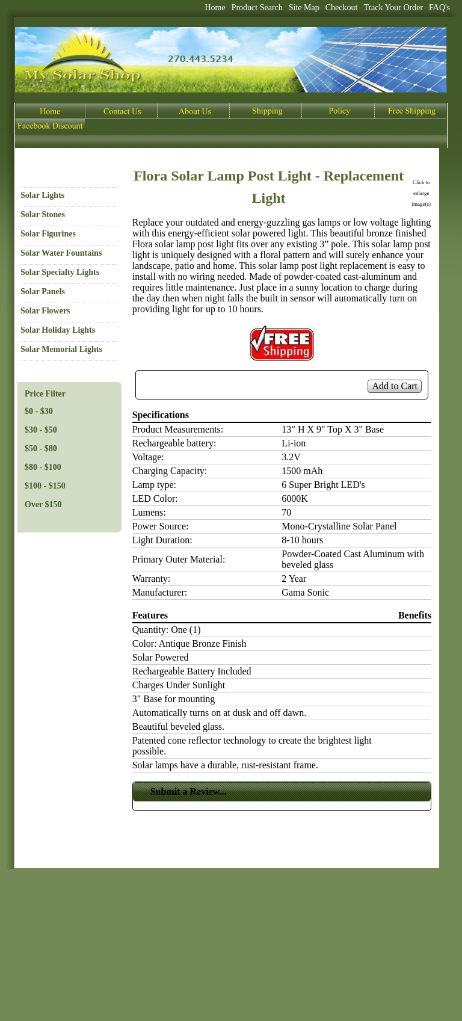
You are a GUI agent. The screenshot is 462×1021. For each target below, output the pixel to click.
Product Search (257, 7)
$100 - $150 (45, 485)
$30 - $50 (41, 429)
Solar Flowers (45, 310)
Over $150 (43, 504)
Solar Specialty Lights (59, 272)
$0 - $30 (39, 411)
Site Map (304, 7)
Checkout (341, 7)
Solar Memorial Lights (61, 349)
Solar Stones (42, 214)
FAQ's (439, 7)
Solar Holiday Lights (57, 330)
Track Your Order (393, 7)
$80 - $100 (43, 467)
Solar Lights (42, 195)
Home (215, 7)
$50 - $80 (41, 448)
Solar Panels (42, 291)
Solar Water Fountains (61, 253)
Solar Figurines (48, 233)
